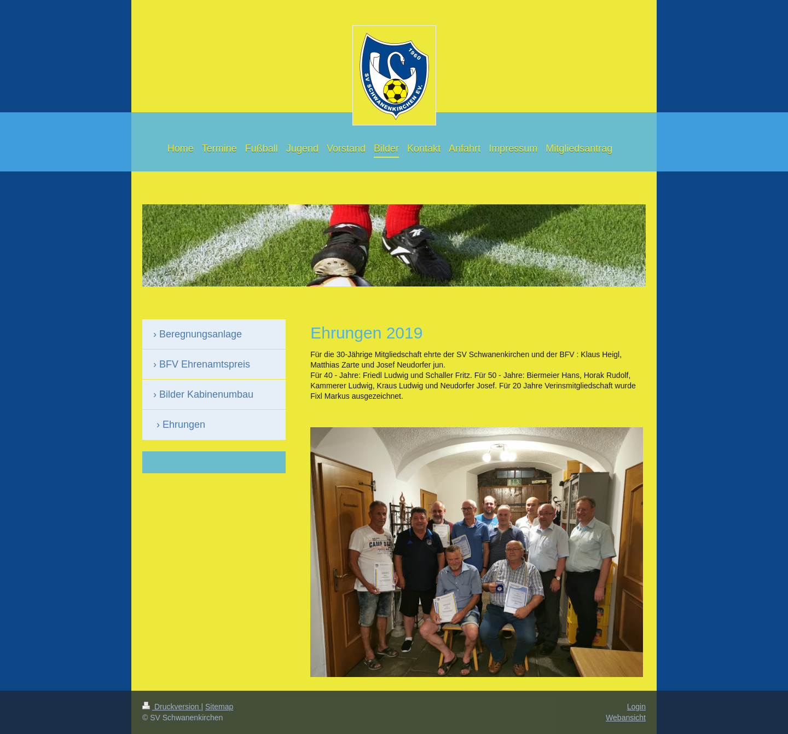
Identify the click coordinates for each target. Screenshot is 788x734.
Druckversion (171, 706)
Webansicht (626, 717)
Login (636, 706)
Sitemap (219, 706)
